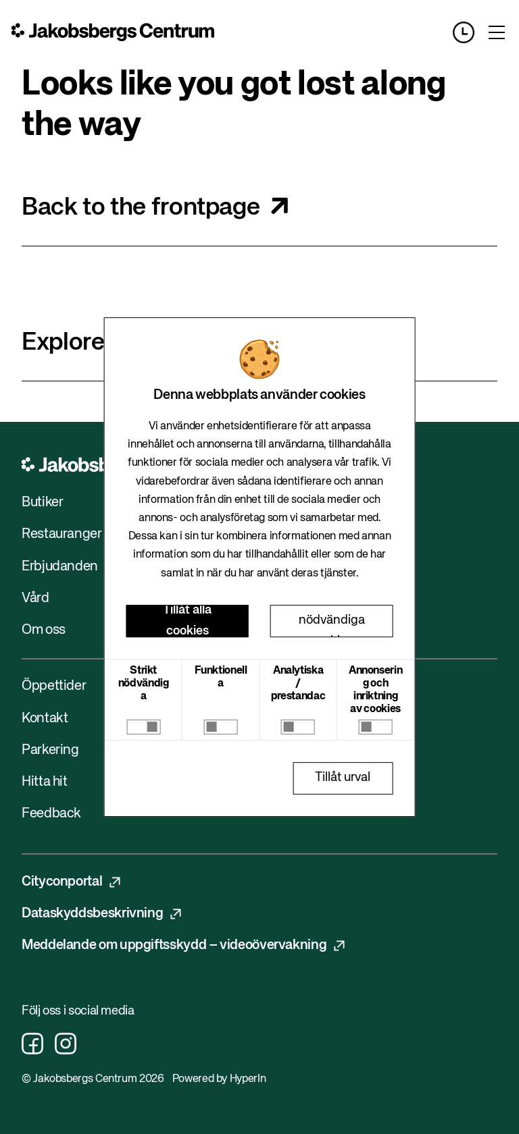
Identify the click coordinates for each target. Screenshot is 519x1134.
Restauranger (62, 534)
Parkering (50, 750)
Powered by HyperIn (219, 1079)
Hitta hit (45, 782)
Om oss (44, 630)
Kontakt (45, 718)
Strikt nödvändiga (143, 684)
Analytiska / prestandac (298, 684)
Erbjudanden (60, 567)
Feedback (51, 814)
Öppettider (54, 686)
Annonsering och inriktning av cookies (375, 691)
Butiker (42, 502)
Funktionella (221, 677)
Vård (35, 598)
